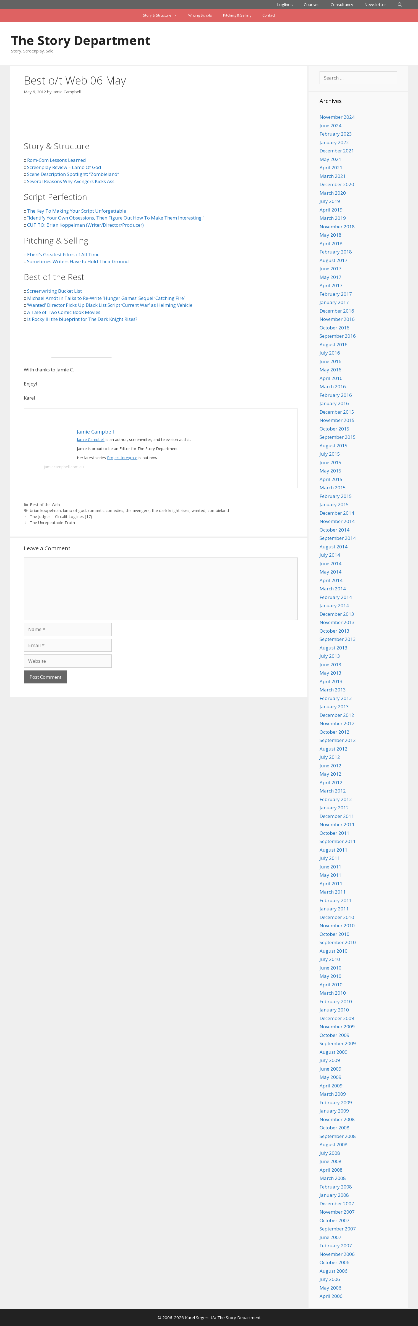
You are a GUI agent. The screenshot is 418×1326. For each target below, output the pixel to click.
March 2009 (333, 1094)
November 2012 (337, 723)
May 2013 (330, 673)
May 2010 (330, 976)
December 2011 (337, 816)
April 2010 (331, 984)
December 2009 (337, 1018)
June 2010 (330, 968)
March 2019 (333, 218)
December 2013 (337, 614)
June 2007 (330, 1237)
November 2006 (337, 1254)
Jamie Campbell (90, 439)
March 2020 (333, 193)
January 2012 (334, 807)
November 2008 (337, 1119)
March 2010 (333, 993)
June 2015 (330, 462)
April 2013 (331, 681)
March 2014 (333, 588)
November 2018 (337, 226)
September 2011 (338, 841)
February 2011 (336, 900)
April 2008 (331, 1170)
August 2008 (334, 1144)
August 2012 (334, 749)
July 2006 (330, 1279)
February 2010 (336, 1001)
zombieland (218, 510)
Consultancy (342, 4)
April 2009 (331, 1085)
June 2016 (330, 361)
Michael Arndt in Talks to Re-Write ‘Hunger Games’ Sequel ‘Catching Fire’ (106, 298)
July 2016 (330, 353)
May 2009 (330, 1077)
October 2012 (334, 732)
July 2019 (330, 201)
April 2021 (331, 167)
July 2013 (330, 656)
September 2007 (338, 1228)
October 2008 (334, 1127)
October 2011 (334, 833)
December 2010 (337, 917)
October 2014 (334, 530)
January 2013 (334, 706)
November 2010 (337, 925)
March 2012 (333, 791)
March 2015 (333, 487)
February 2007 (336, 1245)
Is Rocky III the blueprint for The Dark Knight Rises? (82, 319)
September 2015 (338, 437)
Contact (268, 15)
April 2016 (331, 378)
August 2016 (334, 344)
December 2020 (337, 184)
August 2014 (334, 546)
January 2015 (334, 504)
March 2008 (333, 1178)
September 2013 (338, 639)
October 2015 (334, 429)
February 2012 (336, 799)
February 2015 (336, 496)
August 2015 (334, 445)
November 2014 (337, 521)
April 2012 (331, 782)
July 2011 (330, 858)
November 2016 (337, 319)
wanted (198, 510)
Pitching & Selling (237, 15)
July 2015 (330, 454)
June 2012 (330, 765)
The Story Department (80, 40)
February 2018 (336, 252)
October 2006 (334, 1262)
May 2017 (330, 277)
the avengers (138, 510)
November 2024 (337, 117)
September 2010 (338, 942)
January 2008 (334, 1195)
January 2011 (334, 908)
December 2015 (337, 412)
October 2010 (334, 934)
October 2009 (334, 1035)
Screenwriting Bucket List (54, 291)
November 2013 (337, 622)
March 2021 (333, 176)
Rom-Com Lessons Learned (56, 160)
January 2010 (334, 1010)
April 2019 (331, 210)
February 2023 (336, 134)
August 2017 (334, 260)
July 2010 (330, 959)
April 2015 (331, 479)
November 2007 (337, 1212)
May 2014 (330, 572)
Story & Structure (162, 15)
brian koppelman (45, 510)
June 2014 (330, 563)
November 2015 (337, 420)
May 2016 (330, 369)
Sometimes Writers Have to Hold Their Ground (78, 261)
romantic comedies (105, 510)
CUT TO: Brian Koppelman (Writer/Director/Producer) (85, 225)
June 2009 (330, 1069)
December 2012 (337, 715)
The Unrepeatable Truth (52, 522)
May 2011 (330, 875)
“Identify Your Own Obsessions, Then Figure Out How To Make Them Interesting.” (115, 218)
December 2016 (337, 311)
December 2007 (337, 1203)
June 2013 (330, 664)
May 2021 (330, 159)
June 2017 (330, 268)
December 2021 (337, 150)
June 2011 (330, 866)
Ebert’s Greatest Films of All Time (63, 254)
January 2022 (334, 142)
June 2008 (330, 1161)
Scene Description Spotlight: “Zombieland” (73, 174)
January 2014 (334, 605)
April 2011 (331, 883)
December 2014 (337, 513)
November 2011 (337, 824)
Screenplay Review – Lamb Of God (64, 167)
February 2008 (336, 1187)
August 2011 (334, 850)
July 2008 (330, 1153)
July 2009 (330, 1060)
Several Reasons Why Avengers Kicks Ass (70, 181)
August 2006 (334, 1271)
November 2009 (337, 1026)
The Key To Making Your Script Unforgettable (76, 211)
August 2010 (334, 951)
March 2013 (333, 689)
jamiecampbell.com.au (64, 466)
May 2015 (330, 470)
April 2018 (331, 243)
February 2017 (336, 294)
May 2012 (330, 774)
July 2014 (330, 555)
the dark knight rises (170, 510)
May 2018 (330, 235)
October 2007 (334, 1220)
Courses (312, 4)
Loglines (285, 4)
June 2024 (330, 125)
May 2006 (330, 1288)
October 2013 (334, 631)
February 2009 (336, 1102)
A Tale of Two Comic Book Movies (63, 312)
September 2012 (338, 740)
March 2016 (333, 386)
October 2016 (334, 327)
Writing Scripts (200, 15)
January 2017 (334, 302)
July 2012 (330, 757)
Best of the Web (45, 504)
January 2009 (334, 1111)
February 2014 (336, 597)
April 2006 (331, 1296)
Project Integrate (122, 457)
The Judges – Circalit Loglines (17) (61, 516)
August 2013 (334, 647)
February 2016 (336, 395)
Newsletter (375, 4)
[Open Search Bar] (400, 4)
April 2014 (331, 580)
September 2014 (338, 538)
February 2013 (336, 698)
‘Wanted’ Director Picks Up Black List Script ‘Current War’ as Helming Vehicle (109, 305)
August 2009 (334, 1052)
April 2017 (331, 285)
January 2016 (334, 403)
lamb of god (74, 510)
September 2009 (338, 1043)
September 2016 (338, 336)
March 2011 (333, 892)
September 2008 (338, 1136)
